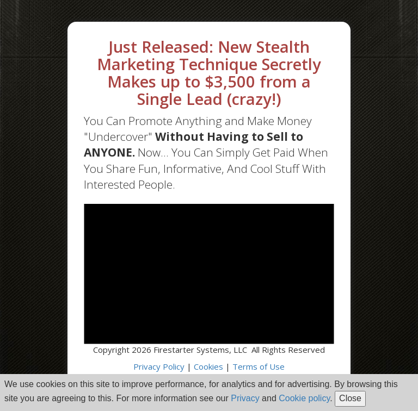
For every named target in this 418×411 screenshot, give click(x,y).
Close (350, 398)
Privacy (245, 398)
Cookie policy (304, 398)
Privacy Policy (159, 366)
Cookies (208, 366)
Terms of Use (258, 366)
